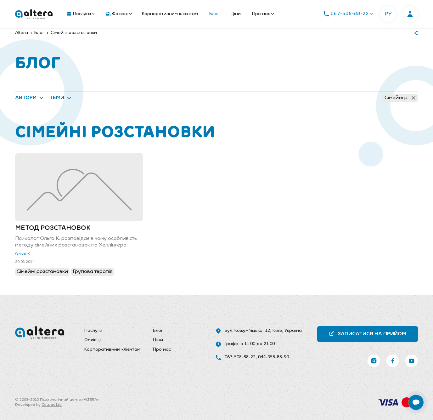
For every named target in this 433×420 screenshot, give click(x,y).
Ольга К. (23, 254)
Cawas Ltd (52, 405)
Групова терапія (92, 271)
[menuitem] (79, 14)
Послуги (81, 14)
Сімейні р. (400, 97)
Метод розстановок (53, 228)
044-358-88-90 (273, 357)
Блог (214, 14)
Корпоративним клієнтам (170, 14)
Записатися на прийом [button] (367, 334)
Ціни (236, 14)
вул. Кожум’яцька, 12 (247, 330)
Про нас (263, 14)
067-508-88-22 (240, 357)
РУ (388, 14)
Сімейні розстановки (42, 271)
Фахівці (119, 14)
